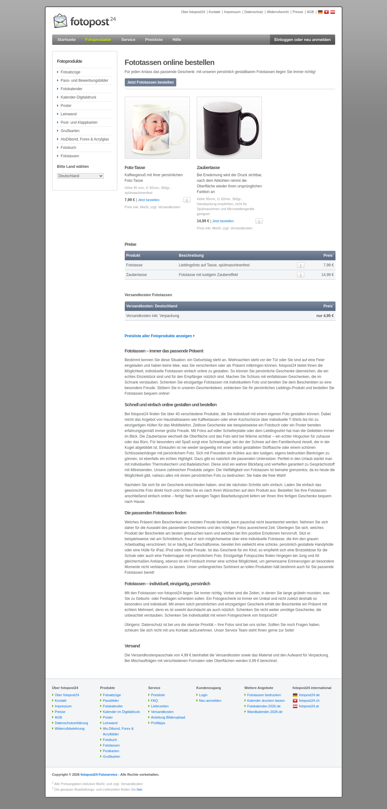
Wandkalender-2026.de (265, 712)
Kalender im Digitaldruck (121, 712)
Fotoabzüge (70, 72)
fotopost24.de (309, 695)
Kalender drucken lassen (266, 700)
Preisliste (158, 695)
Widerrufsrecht (278, 12)
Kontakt (214, 12)
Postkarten (111, 751)
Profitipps (158, 723)
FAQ (154, 700)
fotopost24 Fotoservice (98, 774)
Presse (298, 12)
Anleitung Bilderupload (168, 717)
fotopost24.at (309, 706)
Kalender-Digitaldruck (79, 97)
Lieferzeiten (160, 706)
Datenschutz (254, 12)
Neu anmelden (210, 700)
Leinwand (69, 114)
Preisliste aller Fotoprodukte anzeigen (158, 336)
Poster (66, 105)
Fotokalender (72, 89)
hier (139, 789)
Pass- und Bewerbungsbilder (84, 80)
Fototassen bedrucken (264, 695)
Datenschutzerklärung (71, 723)
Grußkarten (70, 131)
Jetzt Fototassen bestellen (150, 82)
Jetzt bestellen (149, 200)
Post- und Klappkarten (79, 122)
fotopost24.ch (309, 700)
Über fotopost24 (193, 12)
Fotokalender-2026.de (264, 706)
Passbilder (111, 700)
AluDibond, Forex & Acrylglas (85, 139)
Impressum (232, 12)
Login (203, 695)
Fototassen (70, 156)
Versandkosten (169, 207)
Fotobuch (68, 147)
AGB (310, 12)
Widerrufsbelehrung (70, 728)
